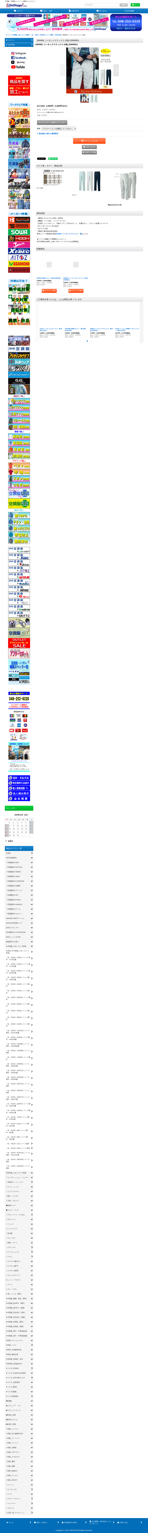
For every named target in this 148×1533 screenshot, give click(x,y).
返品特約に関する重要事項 (47, 134)
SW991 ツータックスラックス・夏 (69, 234)
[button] (129, 11)
